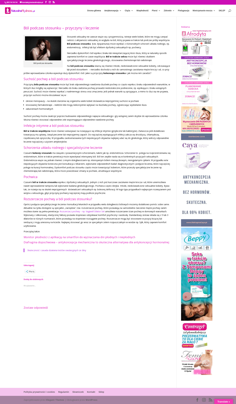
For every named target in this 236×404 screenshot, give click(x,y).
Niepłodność (143, 10)
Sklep (101, 391)
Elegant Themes (55, 399)
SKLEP (222, 10)
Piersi (154, 10)
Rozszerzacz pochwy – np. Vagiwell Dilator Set (82, 211)
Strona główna (94, 10)
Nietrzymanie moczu (202, 10)
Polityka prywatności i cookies (39, 391)
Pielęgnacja (183, 10)
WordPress (91, 399)
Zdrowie (168, 10)
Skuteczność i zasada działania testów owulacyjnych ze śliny (56, 250)
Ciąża (127, 10)
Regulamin (63, 391)
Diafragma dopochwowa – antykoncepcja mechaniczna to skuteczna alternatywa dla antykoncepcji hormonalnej (96, 242)
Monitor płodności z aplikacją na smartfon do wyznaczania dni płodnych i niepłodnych (79, 237)
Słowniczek (78, 391)
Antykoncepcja (111, 10)
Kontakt (91, 391)
